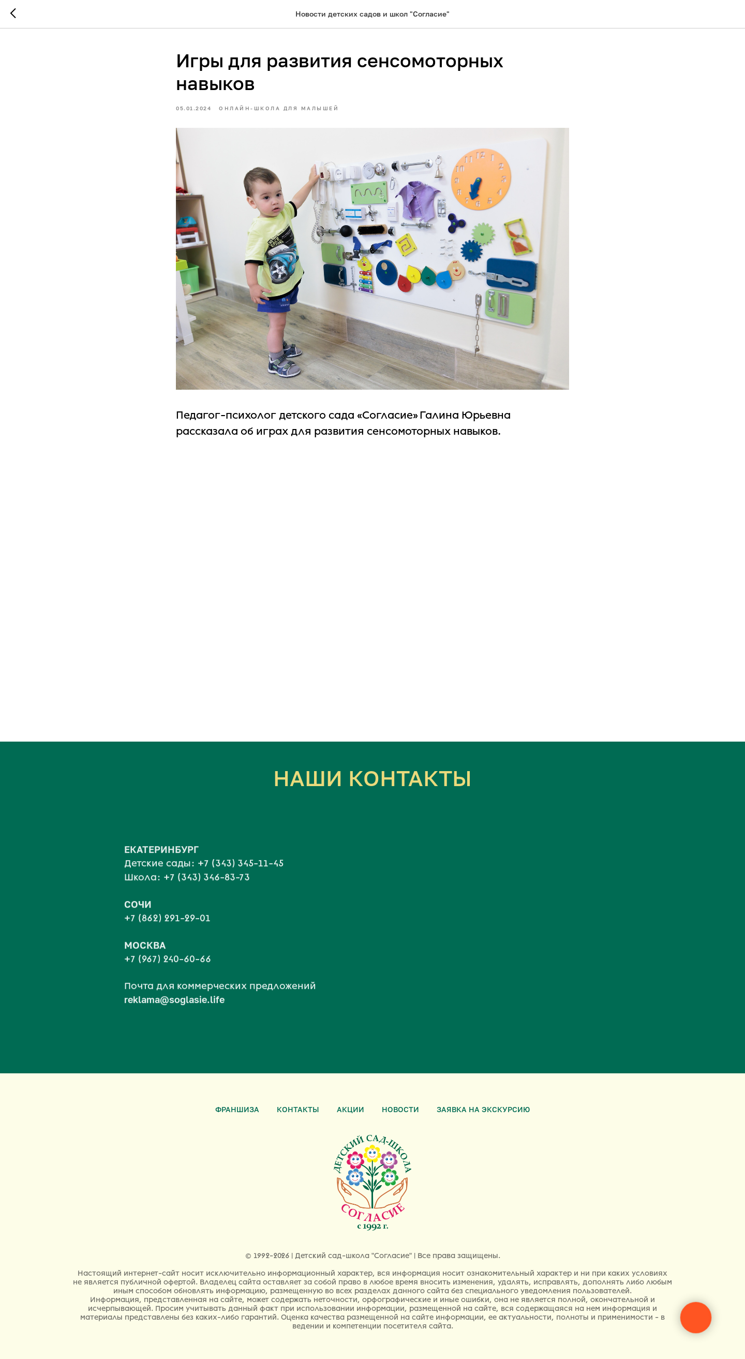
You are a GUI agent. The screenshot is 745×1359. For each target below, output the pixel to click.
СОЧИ (138, 914)
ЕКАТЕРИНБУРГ (161, 859)
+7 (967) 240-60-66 (167, 968)
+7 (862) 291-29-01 (167, 928)
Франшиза (237, 1109)
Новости (400, 1109)
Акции (350, 1109)
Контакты (298, 1109)
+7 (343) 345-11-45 (241, 873)
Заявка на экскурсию (483, 1109)
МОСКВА (145, 955)
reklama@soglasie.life (174, 1009)
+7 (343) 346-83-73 (206, 887)
